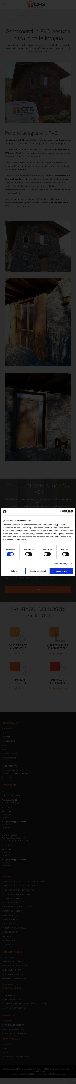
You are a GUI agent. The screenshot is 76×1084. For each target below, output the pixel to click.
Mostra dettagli (61, 563)
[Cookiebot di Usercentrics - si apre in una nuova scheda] (62, 512)
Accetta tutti (61, 571)
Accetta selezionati (38, 571)
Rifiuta (14, 571)
